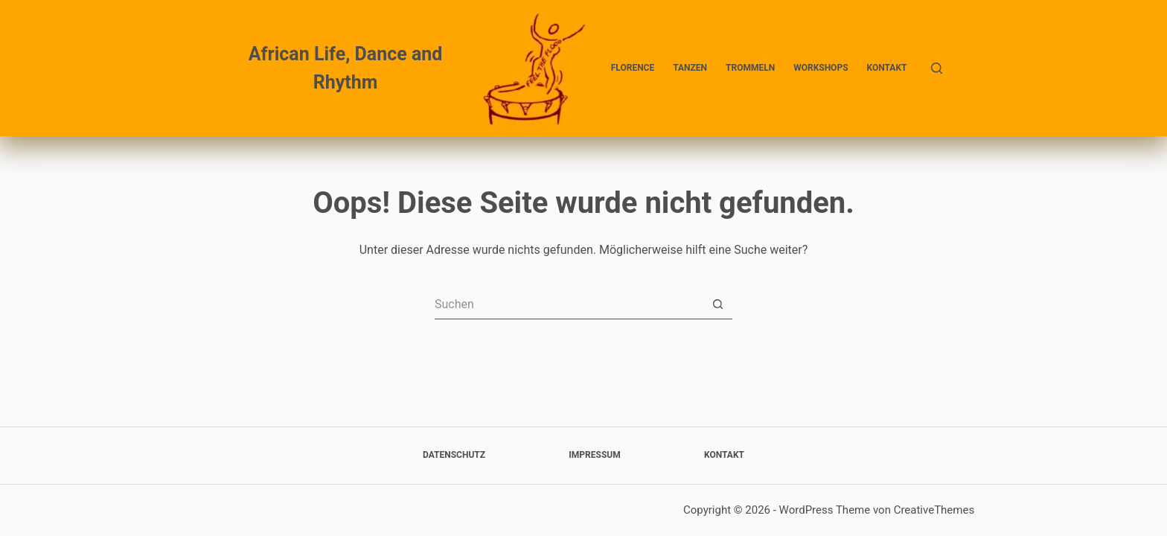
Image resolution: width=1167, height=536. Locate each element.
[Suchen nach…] (569, 304)
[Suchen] (936, 68)
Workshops (820, 68)
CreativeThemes (934, 510)
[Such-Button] (717, 304)
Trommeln (750, 68)
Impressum (594, 455)
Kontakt (887, 68)
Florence (632, 68)
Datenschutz (454, 455)
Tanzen (690, 68)
